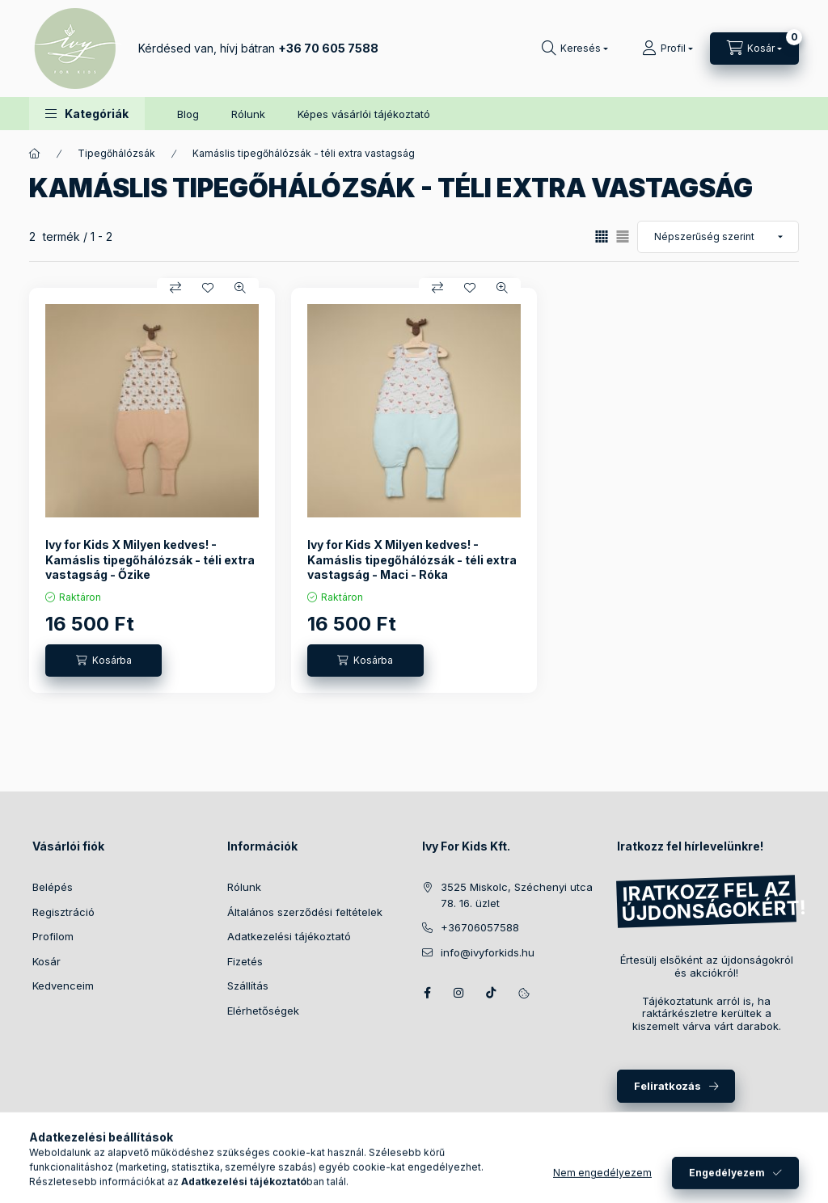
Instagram (459, 993)
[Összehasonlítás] (175, 288)
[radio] (622, 236)
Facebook (427, 993)
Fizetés (245, 961)
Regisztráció (63, 911)
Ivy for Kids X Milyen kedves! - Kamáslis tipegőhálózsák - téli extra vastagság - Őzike (150, 559)
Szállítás (247, 985)
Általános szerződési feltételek (304, 911)
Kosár (46, 961)
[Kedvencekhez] (208, 288)
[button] (87, 113)
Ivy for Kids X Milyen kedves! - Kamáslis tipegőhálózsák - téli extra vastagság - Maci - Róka (412, 559)
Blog (188, 114)
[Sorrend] (718, 237)
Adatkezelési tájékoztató (289, 936)
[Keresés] (575, 48)
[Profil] (667, 48)
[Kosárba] (103, 660)
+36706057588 (480, 927)
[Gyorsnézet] (240, 288)
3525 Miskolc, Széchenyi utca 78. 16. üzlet (517, 895)
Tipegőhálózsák (116, 153)
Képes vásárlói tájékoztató (364, 114)
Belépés (52, 886)
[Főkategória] (34, 153)
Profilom (53, 936)
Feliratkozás (667, 1085)
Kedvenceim (63, 985)
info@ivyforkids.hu (487, 952)
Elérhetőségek (263, 1010)
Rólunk (248, 114)
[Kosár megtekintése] (754, 48)
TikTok (491, 993)
